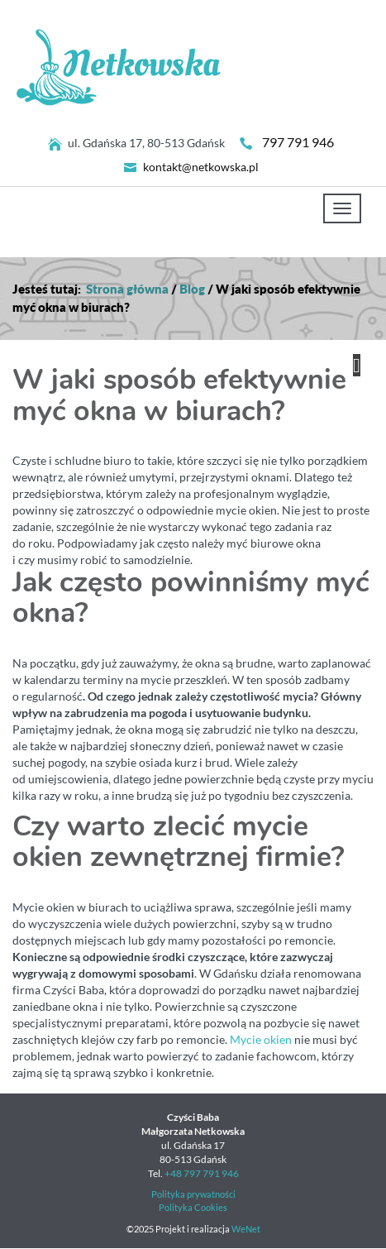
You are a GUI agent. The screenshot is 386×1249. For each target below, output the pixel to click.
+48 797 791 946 (201, 1173)
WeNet (245, 1229)
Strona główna (127, 289)
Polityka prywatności (193, 1194)
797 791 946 (298, 142)
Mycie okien (261, 1039)
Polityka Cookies (193, 1208)
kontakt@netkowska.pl (201, 167)
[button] (356, 365)
